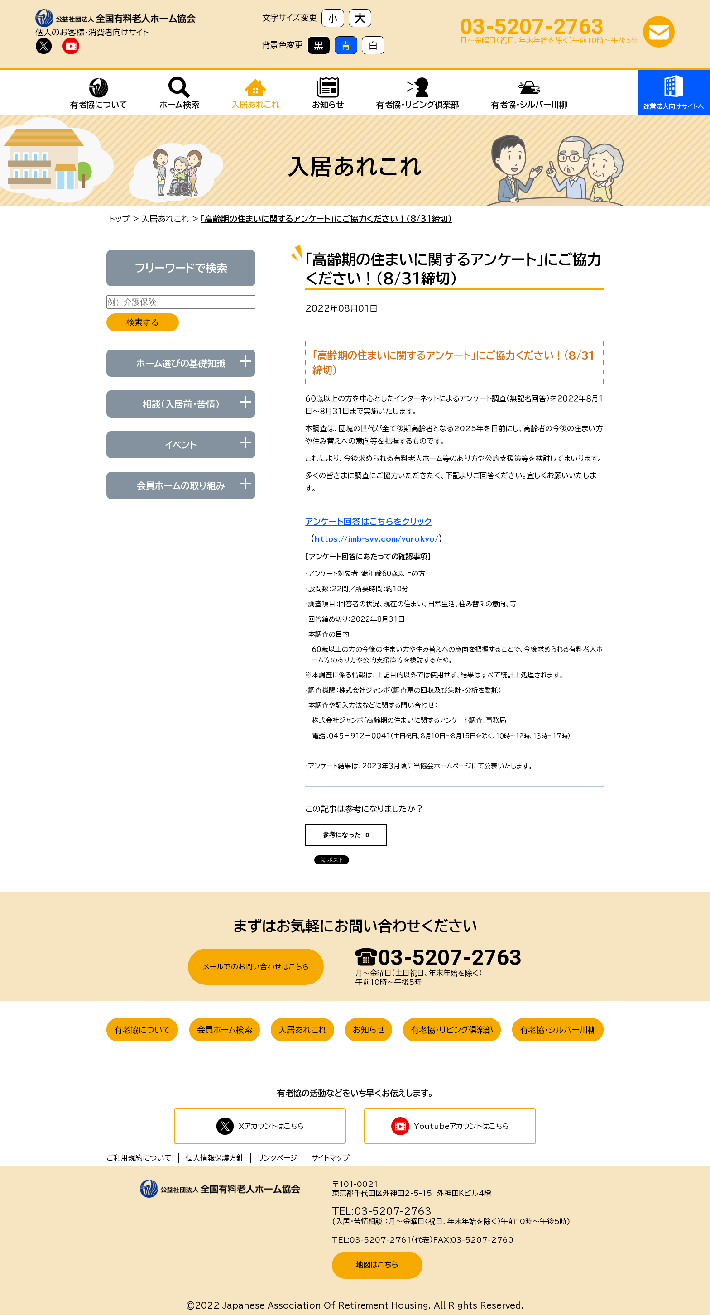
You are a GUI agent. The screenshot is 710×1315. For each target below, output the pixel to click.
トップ (119, 219)
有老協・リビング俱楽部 (452, 1030)
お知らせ (368, 1030)
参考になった (346, 835)
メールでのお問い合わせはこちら (256, 966)
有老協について (142, 1030)
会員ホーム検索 (224, 1030)
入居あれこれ (165, 219)
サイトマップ (330, 1157)
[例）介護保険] (180, 302)
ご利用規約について (139, 1157)
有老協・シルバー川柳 (558, 1030)
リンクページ (277, 1157)
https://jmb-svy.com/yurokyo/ (376, 538)
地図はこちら (377, 1264)
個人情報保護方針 (215, 1157)
